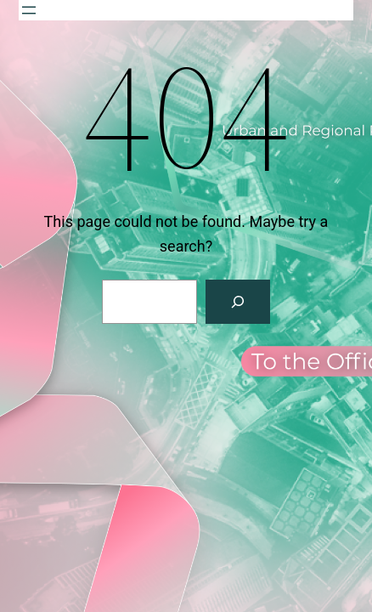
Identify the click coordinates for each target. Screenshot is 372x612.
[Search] (238, 302)
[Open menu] (29, 10)
